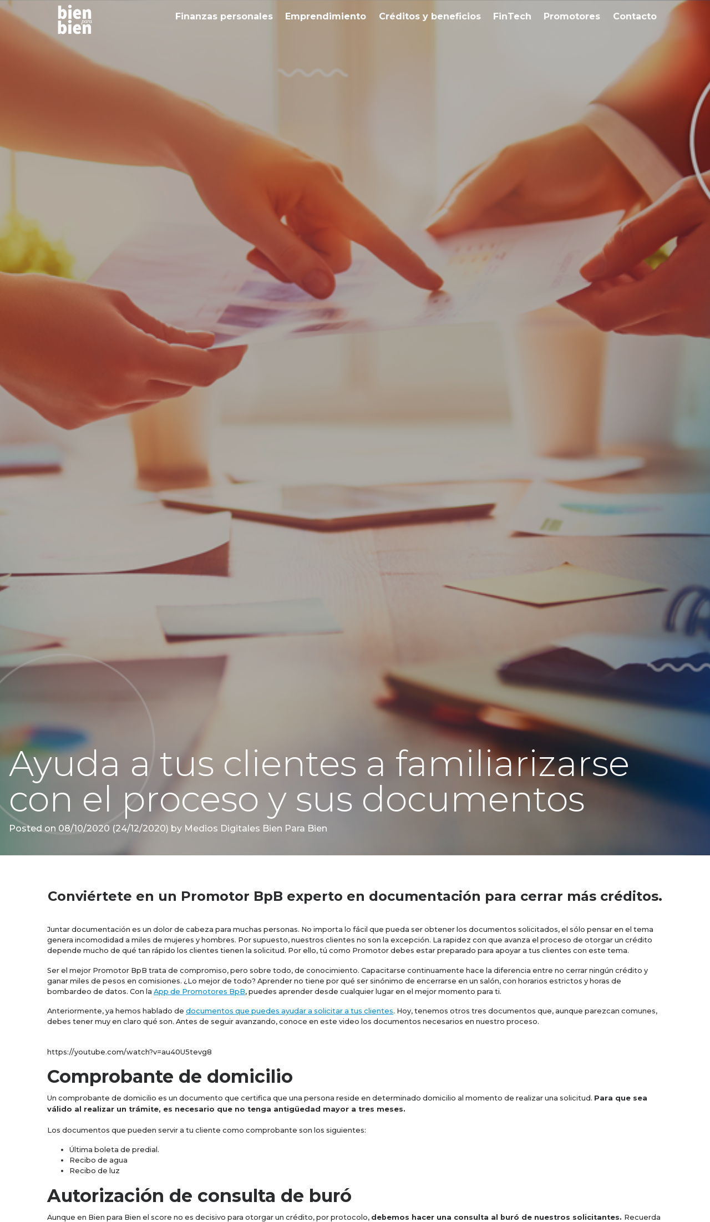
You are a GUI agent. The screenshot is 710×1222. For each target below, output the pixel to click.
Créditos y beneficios (430, 16)
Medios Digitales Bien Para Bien (254, 828)
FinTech (512, 16)
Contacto (635, 16)
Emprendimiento (325, 16)
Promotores (572, 16)
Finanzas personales (224, 16)
